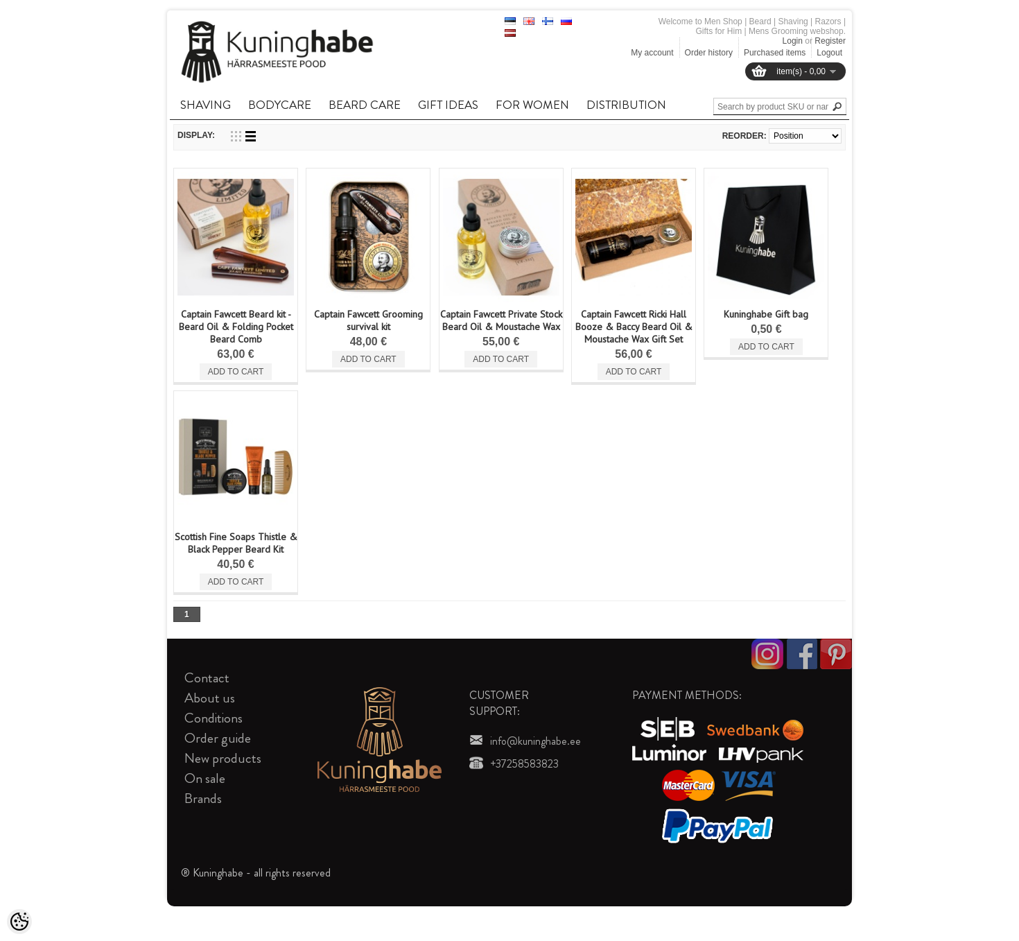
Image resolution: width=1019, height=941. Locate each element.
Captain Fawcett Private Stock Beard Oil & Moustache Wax (501, 320)
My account (652, 53)
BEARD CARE (365, 104)
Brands (203, 798)
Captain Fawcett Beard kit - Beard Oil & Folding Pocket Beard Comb (236, 326)
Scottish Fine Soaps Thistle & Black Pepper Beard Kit (236, 542)
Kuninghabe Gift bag (766, 314)
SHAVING (205, 104)
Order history (709, 53)
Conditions (213, 718)
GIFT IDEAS (448, 104)
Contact (206, 678)
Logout (829, 53)
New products (222, 758)
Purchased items (774, 53)
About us (209, 698)
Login (793, 41)
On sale (204, 778)
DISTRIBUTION (626, 104)
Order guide (217, 738)
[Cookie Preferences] (19, 921)
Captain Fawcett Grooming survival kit (368, 320)
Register (830, 41)
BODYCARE (279, 104)
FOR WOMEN (532, 104)
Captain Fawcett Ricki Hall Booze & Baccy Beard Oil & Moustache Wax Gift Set (634, 326)
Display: (196, 135)
